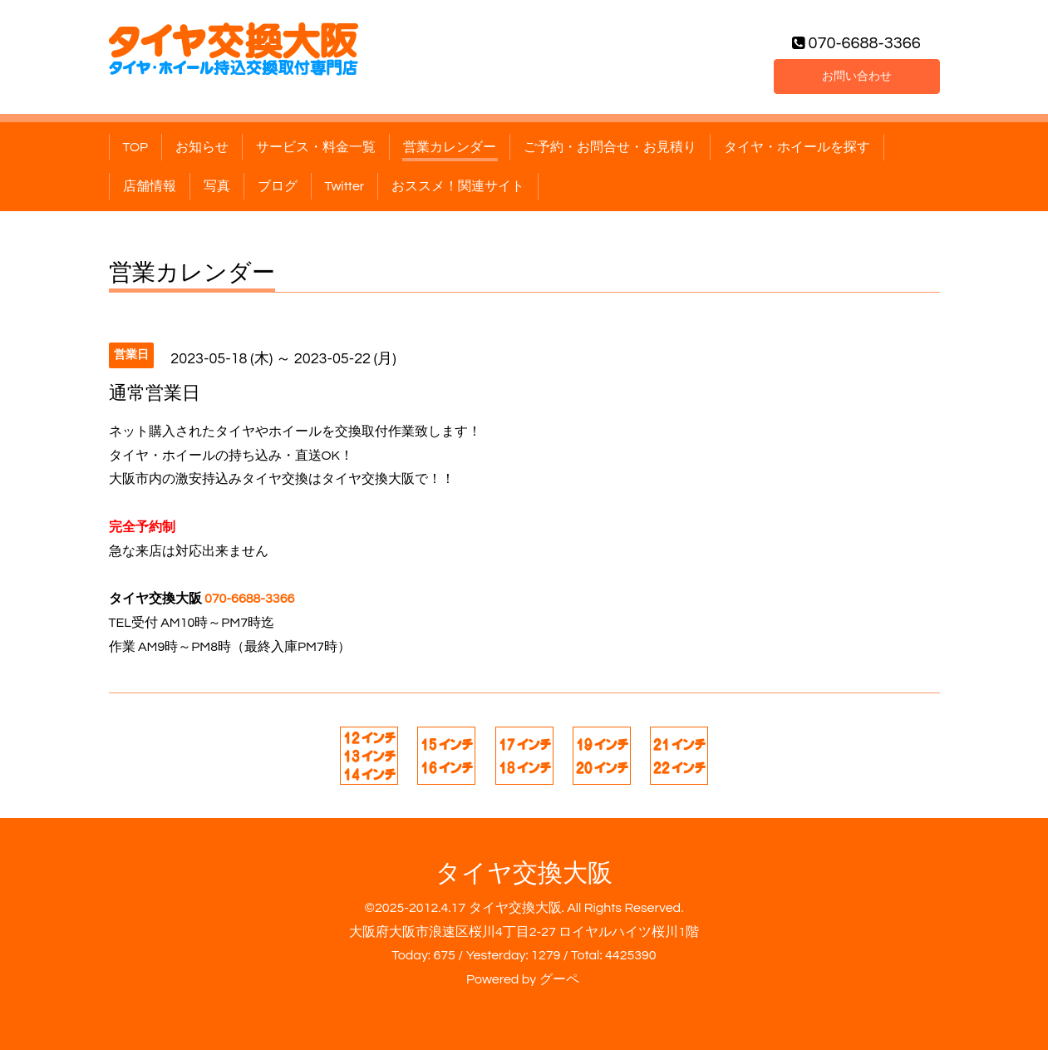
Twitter (345, 186)
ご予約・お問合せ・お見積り (610, 147)
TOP (136, 147)
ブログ (278, 186)
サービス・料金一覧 (316, 147)
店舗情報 (149, 186)
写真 (217, 186)
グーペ (559, 979)
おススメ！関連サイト (457, 186)
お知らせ (202, 147)
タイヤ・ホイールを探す (797, 147)
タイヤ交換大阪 (524, 873)
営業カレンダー (449, 147)
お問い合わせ (857, 74)
